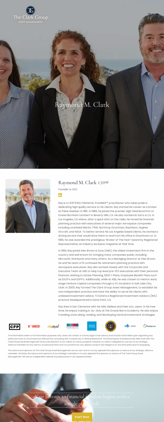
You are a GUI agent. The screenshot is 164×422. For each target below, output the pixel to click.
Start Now (82, 417)
